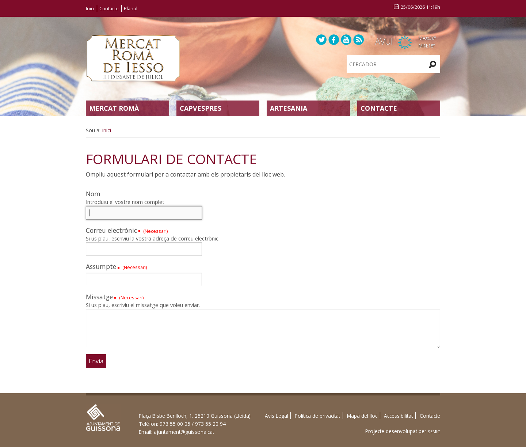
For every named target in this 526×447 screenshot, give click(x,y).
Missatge (99, 296)
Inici (90, 8)
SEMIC (434, 431)
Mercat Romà (114, 108)
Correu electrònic (111, 230)
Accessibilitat (398, 415)
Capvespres (200, 108)
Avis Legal (276, 415)
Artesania (288, 108)
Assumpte (101, 266)
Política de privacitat (317, 415)
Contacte (109, 8)
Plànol (130, 8)
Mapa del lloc (362, 415)
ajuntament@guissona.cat (184, 431)
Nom (93, 193)
